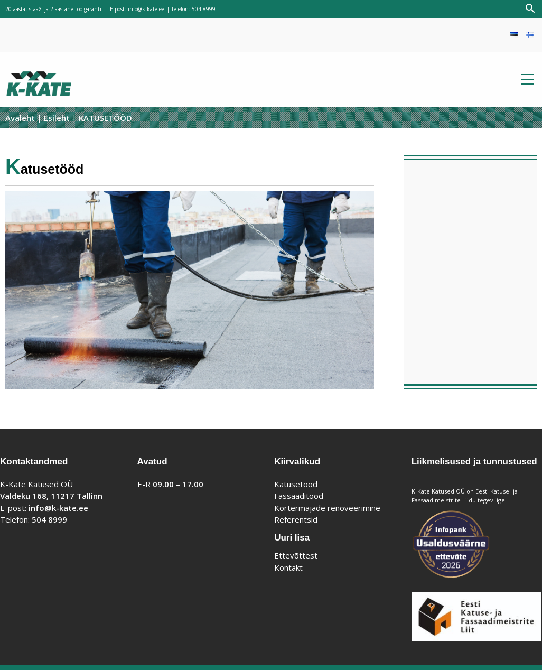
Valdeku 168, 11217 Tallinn (51, 495)
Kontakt (288, 567)
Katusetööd (295, 484)
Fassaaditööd (298, 495)
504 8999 (204, 9)
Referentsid (295, 519)
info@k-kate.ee (146, 9)
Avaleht (20, 118)
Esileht (57, 118)
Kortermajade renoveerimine (327, 508)
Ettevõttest (295, 555)
